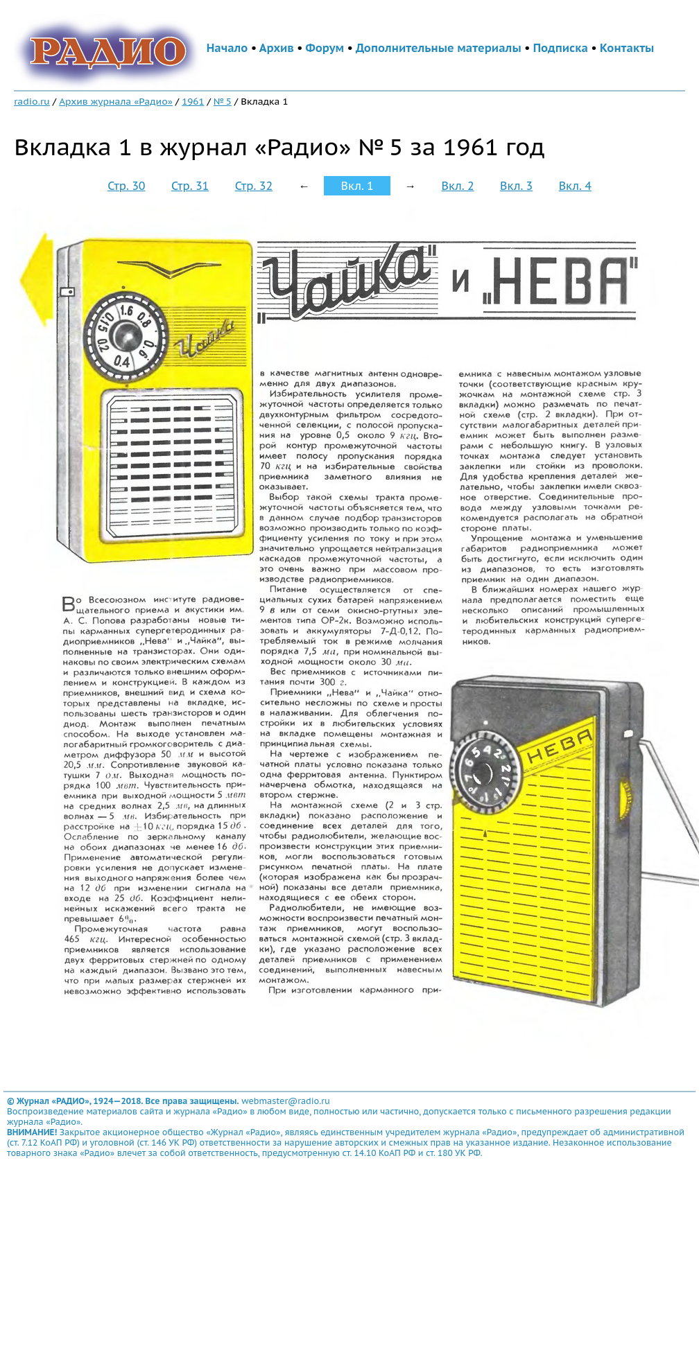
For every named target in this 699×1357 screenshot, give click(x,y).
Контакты (627, 47)
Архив (276, 47)
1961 (193, 101)
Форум (325, 47)
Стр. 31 (190, 185)
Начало (227, 47)
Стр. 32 (254, 185)
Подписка (560, 47)
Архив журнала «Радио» (116, 101)
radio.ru (32, 101)
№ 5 (223, 101)
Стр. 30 (126, 185)
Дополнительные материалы (438, 47)
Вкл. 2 (457, 185)
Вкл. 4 (575, 185)
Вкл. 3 (516, 185)
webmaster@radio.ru (285, 1101)
